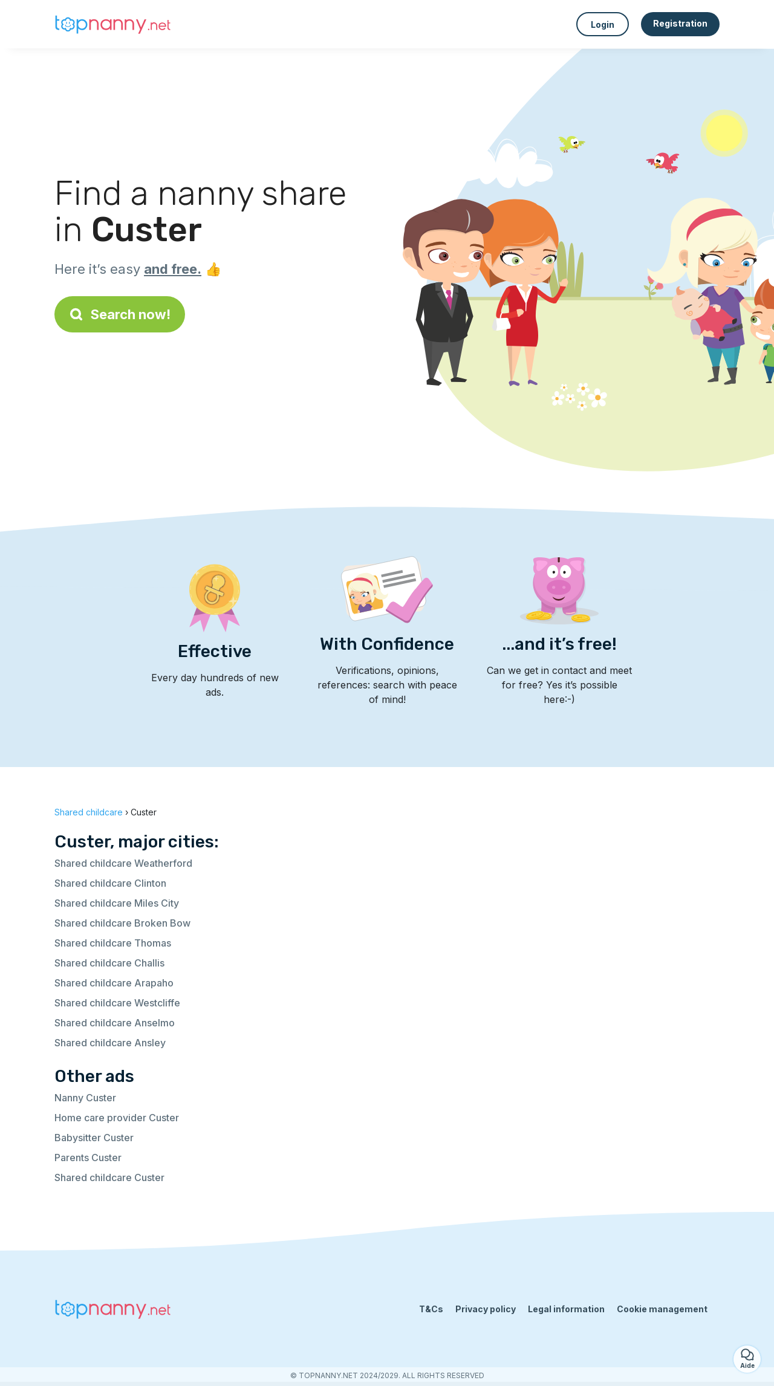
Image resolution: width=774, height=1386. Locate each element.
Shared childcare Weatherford (123, 863)
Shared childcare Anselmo (114, 1023)
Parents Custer (88, 1157)
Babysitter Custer (94, 1138)
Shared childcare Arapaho (114, 983)
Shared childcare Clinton (110, 883)
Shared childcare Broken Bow (122, 923)
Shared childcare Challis (109, 963)
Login (602, 24)
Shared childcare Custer (109, 1177)
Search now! (120, 314)
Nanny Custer (85, 1098)
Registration (680, 23)
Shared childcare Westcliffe (117, 1003)
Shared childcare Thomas (112, 943)
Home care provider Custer (116, 1118)
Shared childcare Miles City (116, 903)
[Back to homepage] (114, 24)
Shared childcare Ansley (110, 1043)
